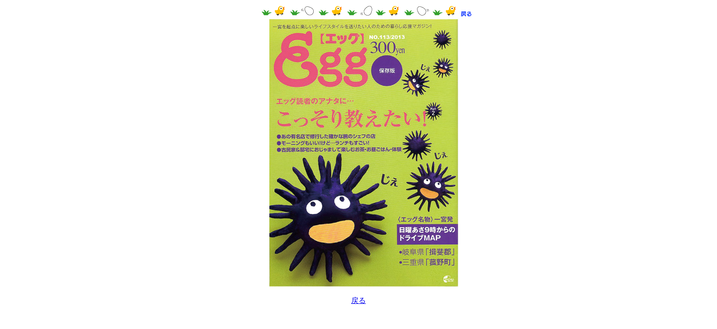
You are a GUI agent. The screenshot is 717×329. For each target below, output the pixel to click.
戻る (358, 300)
